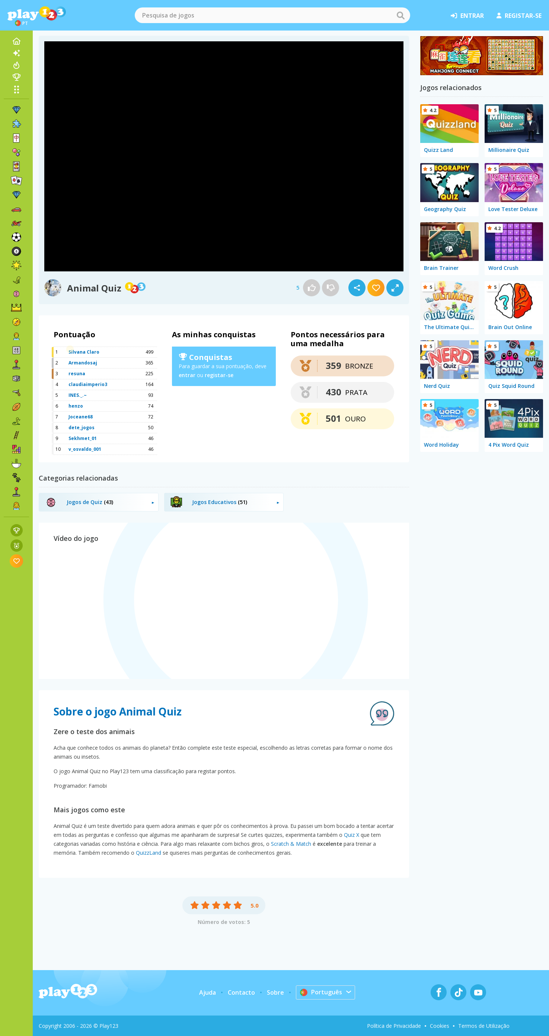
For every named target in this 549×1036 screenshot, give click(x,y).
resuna (76, 373)
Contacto (241, 992)
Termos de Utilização (484, 1025)
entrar (467, 16)
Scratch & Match (291, 843)
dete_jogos (81, 427)
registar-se (519, 16)
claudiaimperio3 (87, 384)
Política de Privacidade (394, 1025)
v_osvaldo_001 (84, 449)
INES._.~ (77, 395)
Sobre (275, 992)
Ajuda (207, 992)
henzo (75, 406)
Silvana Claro (83, 352)
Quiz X (351, 834)
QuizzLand (148, 852)
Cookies (439, 1025)
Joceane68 (80, 417)
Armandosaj (82, 363)
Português (321, 992)
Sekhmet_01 (82, 438)
